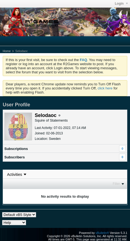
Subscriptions (16, 149)
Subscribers (14, 157)
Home (7, 51)
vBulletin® (102, 232)
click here (105, 88)
